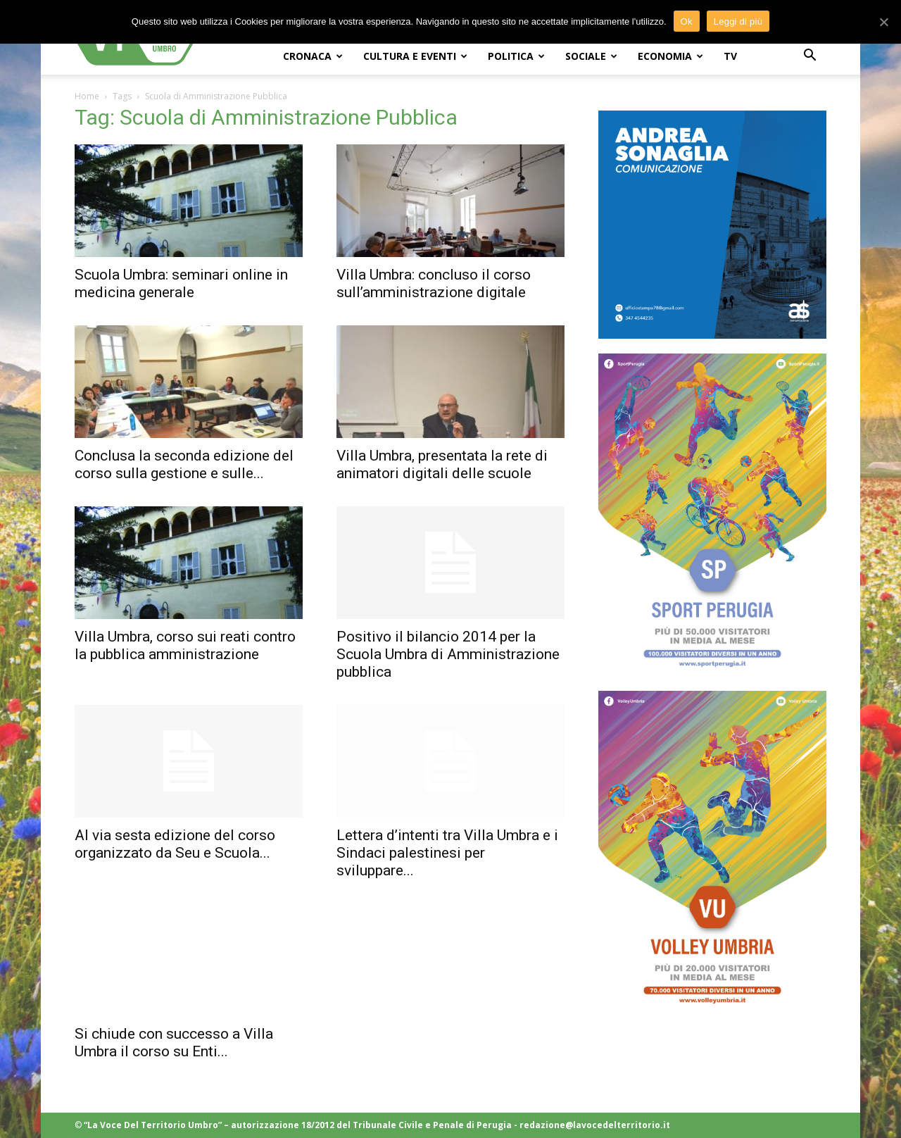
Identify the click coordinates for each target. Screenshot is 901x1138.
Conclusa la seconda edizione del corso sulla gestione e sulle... (184, 464)
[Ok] (883, 22)
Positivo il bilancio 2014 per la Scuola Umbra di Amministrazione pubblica (448, 654)
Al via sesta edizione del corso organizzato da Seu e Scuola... (175, 844)
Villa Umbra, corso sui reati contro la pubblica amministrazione (185, 645)
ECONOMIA (670, 56)
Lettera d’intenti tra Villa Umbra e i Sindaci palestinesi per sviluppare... (447, 853)
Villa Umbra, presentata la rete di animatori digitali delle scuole (442, 464)
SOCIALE (591, 56)
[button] (809, 56)
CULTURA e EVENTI (415, 56)
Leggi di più (738, 21)
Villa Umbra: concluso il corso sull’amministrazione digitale (433, 283)
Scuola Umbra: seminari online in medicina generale (181, 283)
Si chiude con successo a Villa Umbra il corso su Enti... (174, 1042)
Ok (687, 21)
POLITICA (516, 56)
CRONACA (313, 56)
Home (87, 96)
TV (730, 56)
